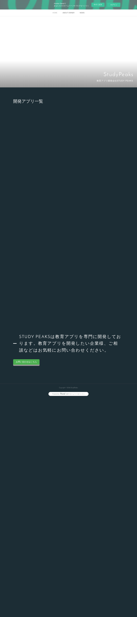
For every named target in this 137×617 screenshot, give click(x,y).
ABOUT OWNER (68, 13)
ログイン (113, 5)
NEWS (82, 13)
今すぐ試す (98, 5)
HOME (55, 13)
